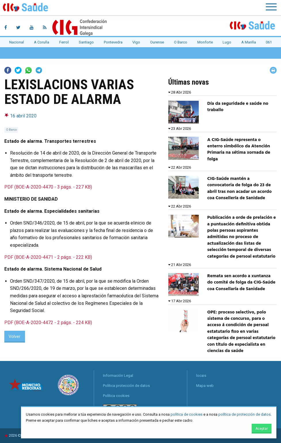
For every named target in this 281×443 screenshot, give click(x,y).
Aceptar (261, 429)
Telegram (38, 70)
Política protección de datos (126, 385)
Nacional (16, 42)
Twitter (18, 70)
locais (201, 375)
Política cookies (116, 395)
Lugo (227, 42)
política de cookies (186, 414)
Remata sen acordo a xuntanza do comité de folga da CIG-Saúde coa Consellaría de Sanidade (241, 282)
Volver (14, 336)
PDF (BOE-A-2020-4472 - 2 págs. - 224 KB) (48, 322)
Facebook (7, 70)
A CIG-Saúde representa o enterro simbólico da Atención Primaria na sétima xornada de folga (238, 149)
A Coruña (41, 42)
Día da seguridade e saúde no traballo (237, 107)
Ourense (157, 42)
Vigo (136, 42)
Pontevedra (113, 42)
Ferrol (64, 42)
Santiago (86, 42)
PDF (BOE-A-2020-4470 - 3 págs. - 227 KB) (48, 187)
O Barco (180, 42)
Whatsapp (28, 70)
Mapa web (205, 385)
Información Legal (118, 375)
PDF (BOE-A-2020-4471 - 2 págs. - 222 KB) (48, 257)
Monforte (205, 42)
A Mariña (248, 42)
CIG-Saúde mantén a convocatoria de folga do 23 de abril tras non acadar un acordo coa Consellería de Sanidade (239, 188)
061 (269, 42)
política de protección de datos (244, 414)
